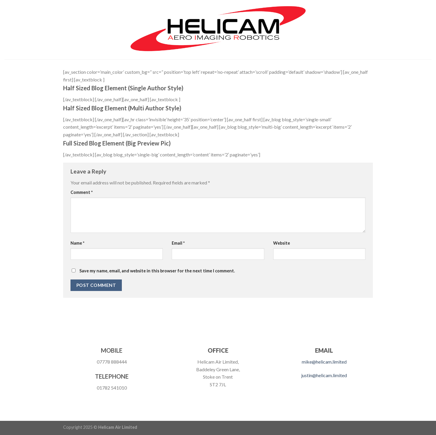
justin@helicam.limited (324, 375)
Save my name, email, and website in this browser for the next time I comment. (157, 270)
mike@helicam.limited (324, 361)
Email (178, 243)
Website (281, 243)
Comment (82, 192)
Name (77, 243)
